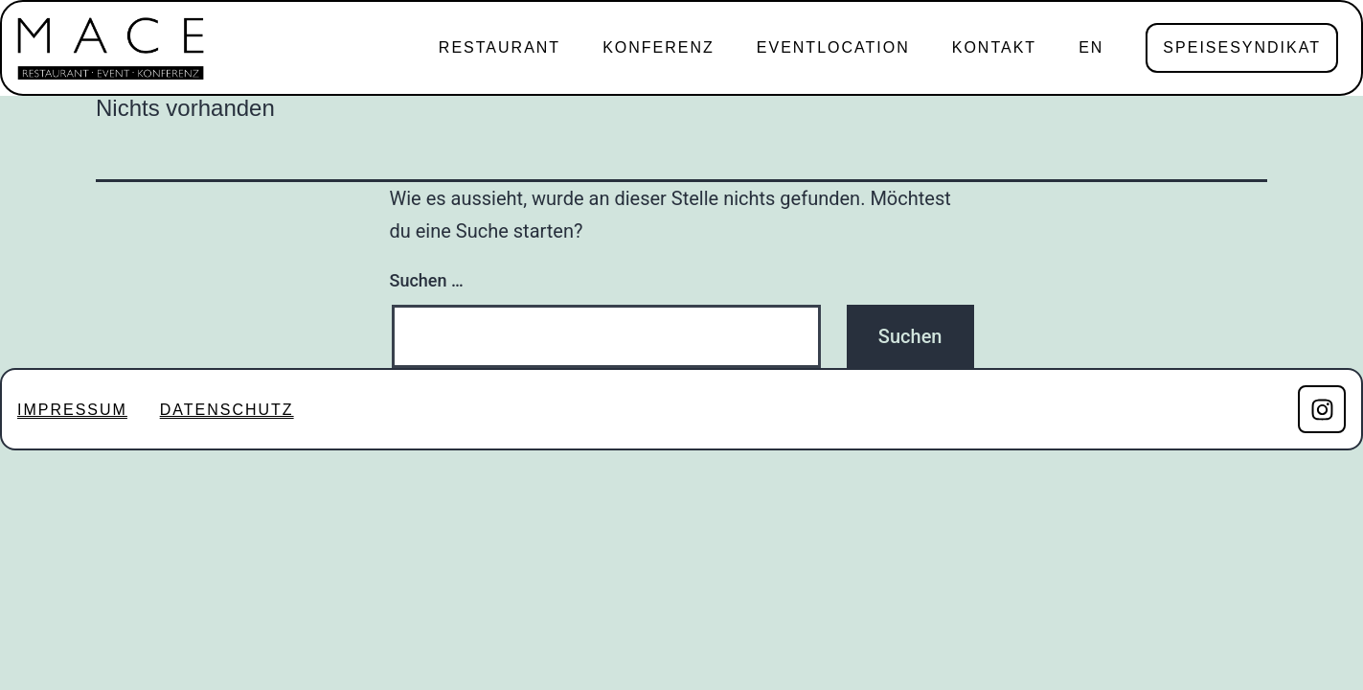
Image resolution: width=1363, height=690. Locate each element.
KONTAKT (994, 47)
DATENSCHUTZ (227, 410)
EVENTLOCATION (833, 47)
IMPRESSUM (72, 410)
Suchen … (427, 280)
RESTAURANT (499, 47)
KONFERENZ (658, 47)
